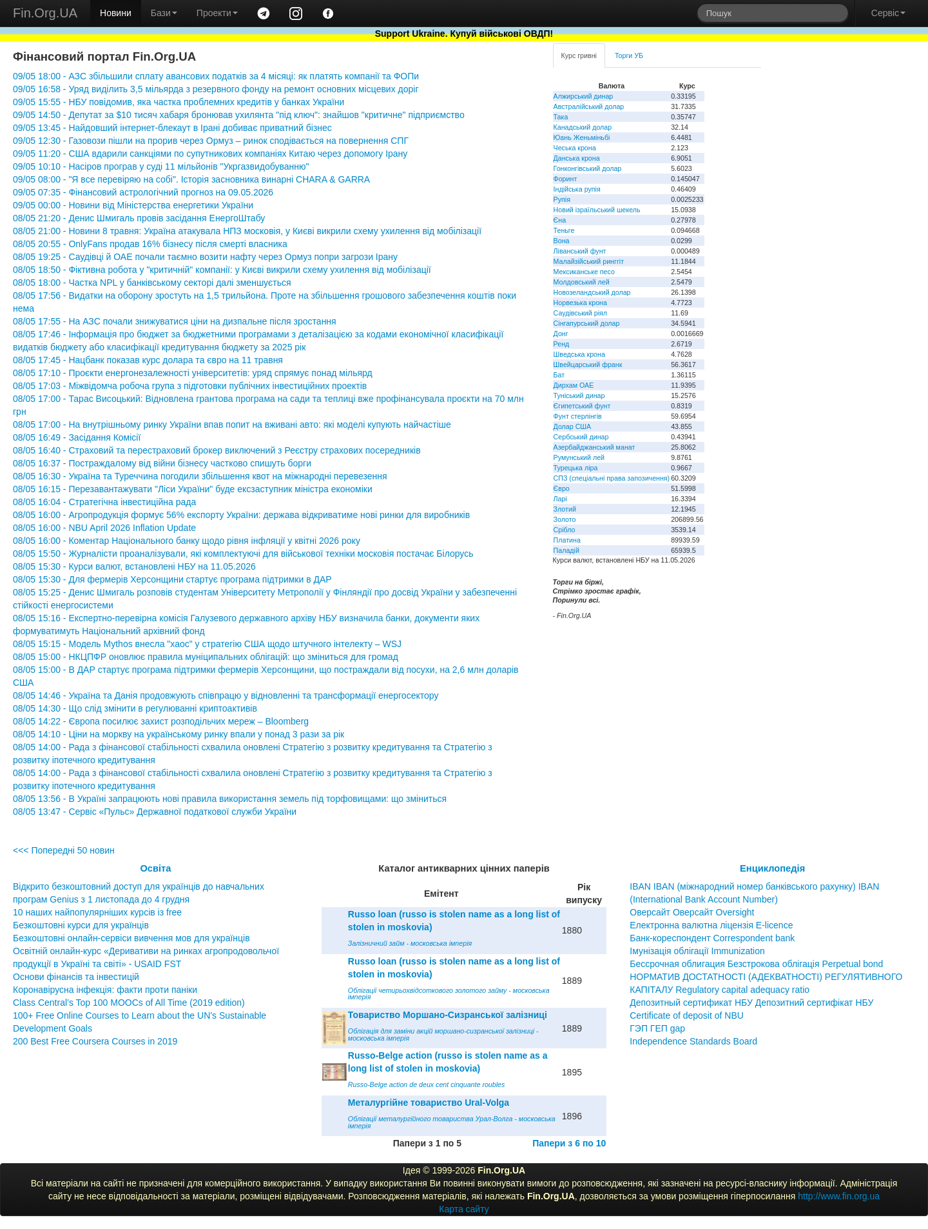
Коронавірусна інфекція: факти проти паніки (105, 989)
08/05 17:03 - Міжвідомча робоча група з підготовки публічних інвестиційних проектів (190, 386)
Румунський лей (579, 457)
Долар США (573, 426)
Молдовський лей (582, 282)
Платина (567, 540)
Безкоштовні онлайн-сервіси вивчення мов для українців (131, 938)
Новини (115, 13)
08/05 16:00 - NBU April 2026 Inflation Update (104, 528)
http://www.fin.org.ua (839, 1196)
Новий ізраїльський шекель (597, 210)
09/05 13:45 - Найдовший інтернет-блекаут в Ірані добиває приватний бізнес (172, 128)
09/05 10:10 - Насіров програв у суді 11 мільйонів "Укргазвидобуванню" (161, 166)
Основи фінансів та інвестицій (76, 977)
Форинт (565, 179)
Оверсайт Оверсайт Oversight (692, 912)
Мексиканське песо (584, 271)
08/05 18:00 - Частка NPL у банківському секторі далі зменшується (152, 282)
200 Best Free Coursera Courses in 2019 (95, 1041)
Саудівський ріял (580, 313)
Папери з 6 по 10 (569, 1143)
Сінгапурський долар (587, 323)
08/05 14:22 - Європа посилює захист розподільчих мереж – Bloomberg (161, 721)
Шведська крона (579, 354)
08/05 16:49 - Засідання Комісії (76, 437)
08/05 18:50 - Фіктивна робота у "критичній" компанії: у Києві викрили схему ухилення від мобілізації (222, 270)
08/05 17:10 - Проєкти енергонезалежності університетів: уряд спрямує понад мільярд (192, 373)
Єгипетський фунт (582, 406)
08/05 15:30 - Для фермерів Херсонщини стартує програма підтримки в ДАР (172, 579)
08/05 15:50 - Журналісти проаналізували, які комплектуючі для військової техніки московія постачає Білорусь (243, 553)
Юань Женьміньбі (582, 137)
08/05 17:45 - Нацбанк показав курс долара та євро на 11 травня (148, 360)
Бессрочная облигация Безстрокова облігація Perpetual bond (756, 964)
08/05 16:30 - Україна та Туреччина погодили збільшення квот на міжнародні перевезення (200, 476)
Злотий (565, 509)
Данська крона (577, 158)
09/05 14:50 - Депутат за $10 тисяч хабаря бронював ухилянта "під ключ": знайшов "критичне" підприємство (239, 115)
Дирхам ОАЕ (574, 385)
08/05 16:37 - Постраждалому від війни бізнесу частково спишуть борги (162, 463)
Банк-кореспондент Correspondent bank (712, 938)
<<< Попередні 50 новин (64, 850)
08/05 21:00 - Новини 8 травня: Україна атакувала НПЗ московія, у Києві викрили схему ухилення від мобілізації (247, 231)
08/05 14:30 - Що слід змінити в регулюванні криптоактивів (135, 708)
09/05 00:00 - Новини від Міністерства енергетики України (133, 205)
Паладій (566, 550)
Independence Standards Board (693, 1041)
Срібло (564, 530)
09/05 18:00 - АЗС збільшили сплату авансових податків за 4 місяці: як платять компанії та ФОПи (216, 76)
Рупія (562, 199)
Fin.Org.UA (45, 13)
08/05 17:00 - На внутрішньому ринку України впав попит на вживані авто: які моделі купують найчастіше (232, 424)
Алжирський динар (584, 96)
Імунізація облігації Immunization (697, 951)
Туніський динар (579, 395)
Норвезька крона (580, 302)
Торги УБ (629, 55)
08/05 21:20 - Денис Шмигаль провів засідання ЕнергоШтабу (139, 218)
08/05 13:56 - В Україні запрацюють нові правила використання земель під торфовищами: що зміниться (230, 799)
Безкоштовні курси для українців (81, 925)
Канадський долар (583, 127)
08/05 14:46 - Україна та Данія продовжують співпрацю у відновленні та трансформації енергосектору (225, 695)
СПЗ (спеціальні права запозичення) (612, 478)
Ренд (562, 344)
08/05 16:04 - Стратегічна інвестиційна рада (104, 502)
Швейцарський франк (588, 364)
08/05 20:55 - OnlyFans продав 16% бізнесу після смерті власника (150, 244)
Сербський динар (581, 437)
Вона (562, 241)
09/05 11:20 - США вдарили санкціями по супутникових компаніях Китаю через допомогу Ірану (210, 153)
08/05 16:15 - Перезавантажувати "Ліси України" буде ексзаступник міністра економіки (192, 489)
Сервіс (888, 13)
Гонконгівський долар (588, 168)
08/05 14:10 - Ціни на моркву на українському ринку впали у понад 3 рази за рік (178, 734)
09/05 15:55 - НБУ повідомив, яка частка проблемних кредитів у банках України (178, 102)
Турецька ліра (576, 468)
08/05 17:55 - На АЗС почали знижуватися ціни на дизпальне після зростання (174, 321)
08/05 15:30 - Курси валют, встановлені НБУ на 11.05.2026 (134, 566)
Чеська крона (575, 148)
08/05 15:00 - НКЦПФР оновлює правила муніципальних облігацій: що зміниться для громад (205, 657)
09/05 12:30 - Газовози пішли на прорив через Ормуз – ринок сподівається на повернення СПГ (211, 140)
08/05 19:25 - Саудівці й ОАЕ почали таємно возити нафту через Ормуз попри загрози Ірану (205, 257)
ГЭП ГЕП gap (657, 1028)
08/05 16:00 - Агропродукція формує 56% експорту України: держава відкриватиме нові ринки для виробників (241, 515)
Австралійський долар (589, 106)
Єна (560, 220)
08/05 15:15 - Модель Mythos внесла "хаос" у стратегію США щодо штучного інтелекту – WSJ (207, 644)
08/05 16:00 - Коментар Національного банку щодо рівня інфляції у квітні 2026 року (186, 540)
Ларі (560, 499)
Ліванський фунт (580, 251)
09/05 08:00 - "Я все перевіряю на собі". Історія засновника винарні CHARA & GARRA (191, 179)
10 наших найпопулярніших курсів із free (97, 912)
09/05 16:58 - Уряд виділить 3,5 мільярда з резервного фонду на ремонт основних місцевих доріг (216, 89)
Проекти (217, 13)
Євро (562, 488)
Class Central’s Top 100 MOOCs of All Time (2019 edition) (129, 1002)
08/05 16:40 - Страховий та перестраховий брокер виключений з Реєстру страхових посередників (217, 450)
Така (561, 117)
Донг (561, 333)
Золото (565, 519)
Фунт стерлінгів (578, 416)
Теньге (564, 230)
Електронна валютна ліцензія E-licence (711, 925)
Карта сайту (464, 1209)
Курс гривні (579, 55)
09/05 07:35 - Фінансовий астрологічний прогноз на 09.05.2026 (143, 192)
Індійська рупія (577, 189)
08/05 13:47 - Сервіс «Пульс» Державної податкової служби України (154, 811)
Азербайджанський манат (594, 447)
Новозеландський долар (592, 292)
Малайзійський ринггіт (589, 261)
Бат (559, 375)
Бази (164, 13)
